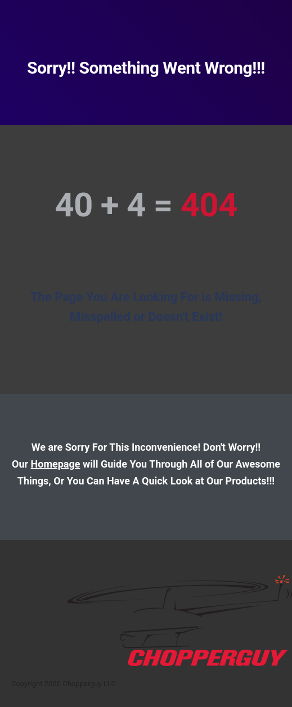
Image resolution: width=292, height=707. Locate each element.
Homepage (55, 464)
